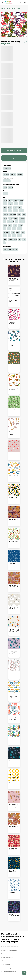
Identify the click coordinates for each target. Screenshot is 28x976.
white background (13, 239)
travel (5, 236)
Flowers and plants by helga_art (10, 249)
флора (5, 225)
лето (10, 200)
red (13, 221)
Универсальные (7, 168)
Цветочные (19, 174)
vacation (19, 236)
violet (24, 214)
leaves (5, 211)
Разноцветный (7, 181)
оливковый (22, 218)
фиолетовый (13, 214)
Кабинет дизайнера (7, 957)
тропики (15, 200)
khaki (9, 236)
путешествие (6, 232)
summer (20, 207)
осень (9, 228)
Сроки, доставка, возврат (8, 971)
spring (14, 207)
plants (10, 211)
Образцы (3, 961)
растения (6, 214)
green (19, 214)
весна (5, 207)
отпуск (10, 218)
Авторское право (6, 954)
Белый (5, 187)
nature (5, 204)
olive (20, 239)
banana (20, 225)
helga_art (5, 44)
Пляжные (13, 174)
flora (5, 228)
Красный (11, 187)
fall (4, 243)
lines (24, 239)
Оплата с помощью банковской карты (12, 968)
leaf (16, 221)
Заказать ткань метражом (14, 150)
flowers (5, 218)
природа (11, 204)
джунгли (21, 200)
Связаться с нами (6, 964)
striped (5, 239)
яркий (15, 225)
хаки (5, 221)
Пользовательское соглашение (10, 946)
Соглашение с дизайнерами (9, 950)
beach (10, 225)
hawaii (12, 232)
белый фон (22, 221)
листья (5, 200)
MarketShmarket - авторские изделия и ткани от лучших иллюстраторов (12, 937)
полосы (19, 228)
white (16, 204)
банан (14, 228)
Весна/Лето (6, 174)
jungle (9, 207)
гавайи (22, 232)
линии (14, 236)
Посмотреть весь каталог (10, 8)
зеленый (21, 211)
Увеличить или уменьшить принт (14, 158)
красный (15, 211)
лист (9, 221)
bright (17, 232)
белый (20, 204)
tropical (15, 218)
